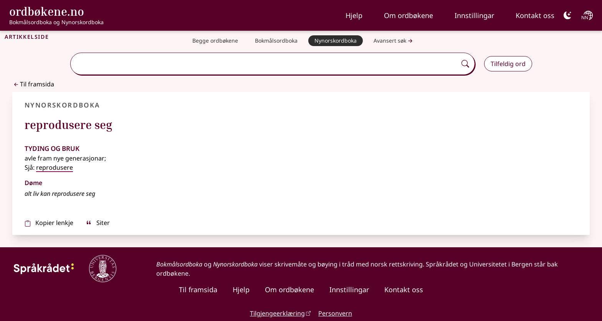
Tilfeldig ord (508, 64)
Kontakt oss (535, 15)
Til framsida (33, 84)
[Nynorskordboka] (335, 40)
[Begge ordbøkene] (215, 40)
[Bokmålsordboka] (276, 40)
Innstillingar (474, 15)
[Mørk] (567, 15)
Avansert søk (394, 41)
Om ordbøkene (408, 15)
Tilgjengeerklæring (277, 313)
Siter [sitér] (98, 222)
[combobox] (264, 63)
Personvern (335, 313)
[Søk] (465, 64)
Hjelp (354, 15)
